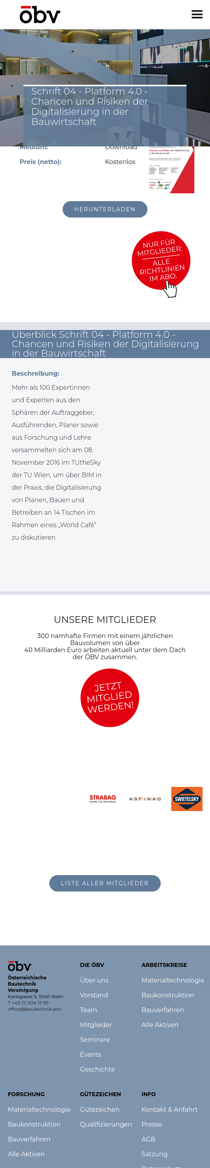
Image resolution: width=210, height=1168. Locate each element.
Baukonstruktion (34, 1124)
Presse (152, 1124)
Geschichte (97, 1069)
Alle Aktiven (26, 1154)
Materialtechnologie (39, 1109)
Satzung (154, 1154)
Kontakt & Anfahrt (170, 1109)
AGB (149, 1139)
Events (90, 1054)
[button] (197, 14)
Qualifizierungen (106, 1124)
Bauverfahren (29, 1139)
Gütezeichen (99, 1109)
